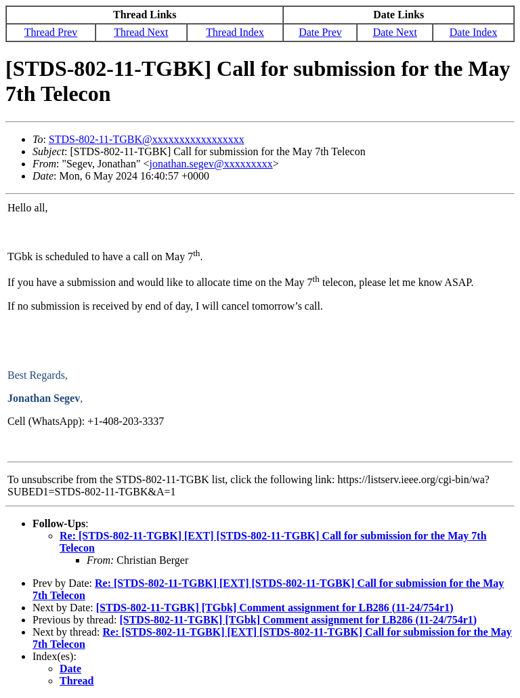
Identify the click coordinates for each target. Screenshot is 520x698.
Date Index (474, 32)
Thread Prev (51, 32)
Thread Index (235, 32)
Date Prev (320, 32)
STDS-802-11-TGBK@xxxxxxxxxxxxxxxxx (146, 139)
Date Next (395, 32)
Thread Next (141, 32)
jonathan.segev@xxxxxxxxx (210, 163)
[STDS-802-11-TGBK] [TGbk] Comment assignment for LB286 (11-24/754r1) (275, 607)
